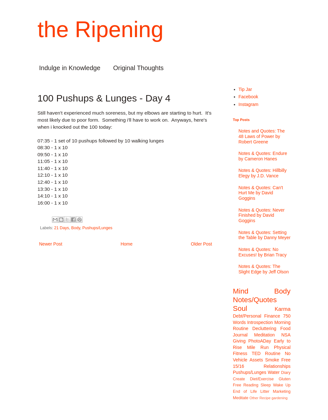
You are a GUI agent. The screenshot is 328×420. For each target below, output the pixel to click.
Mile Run (258, 347)
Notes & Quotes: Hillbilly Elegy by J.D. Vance (263, 173)
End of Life (245, 391)
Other (254, 398)
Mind (241, 291)
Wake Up (282, 385)
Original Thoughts (138, 67)
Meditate (240, 398)
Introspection (260, 322)
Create (239, 379)
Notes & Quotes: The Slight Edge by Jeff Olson (264, 269)
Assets (256, 359)
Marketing (282, 391)
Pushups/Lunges (97, 228)
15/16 (238, 366)
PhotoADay (259, 340)
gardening (280, 398)
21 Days (61, 228)
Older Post (201, 243)
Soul (240, 308)
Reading (250, 385)
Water (274, 372)
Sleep (265, 385)
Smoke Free (278, 359)
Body (75, 228)
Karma (283, 309)
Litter (264, 391)
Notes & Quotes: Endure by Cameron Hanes (263, 156)
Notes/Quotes (255, 300)
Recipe (265, 398)
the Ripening (100, 29)
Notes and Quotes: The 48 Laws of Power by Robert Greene (262, 136)
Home (126, 243)
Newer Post (50, 243)
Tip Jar (245, 89)
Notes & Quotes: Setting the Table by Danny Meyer (265, 235)
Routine (272, 353)
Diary (286, 372)
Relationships (277, 366)
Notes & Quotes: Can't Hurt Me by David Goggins (261, 193)
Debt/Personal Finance (256, 316)
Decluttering (264, 328)
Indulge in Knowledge (69, 67)
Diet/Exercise (262, 379)
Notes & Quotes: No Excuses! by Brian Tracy (263, 252)
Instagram (248, 104)
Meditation (264, 334)
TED (256, 353)
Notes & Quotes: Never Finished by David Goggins (262, 215)
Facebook (248, 96)
